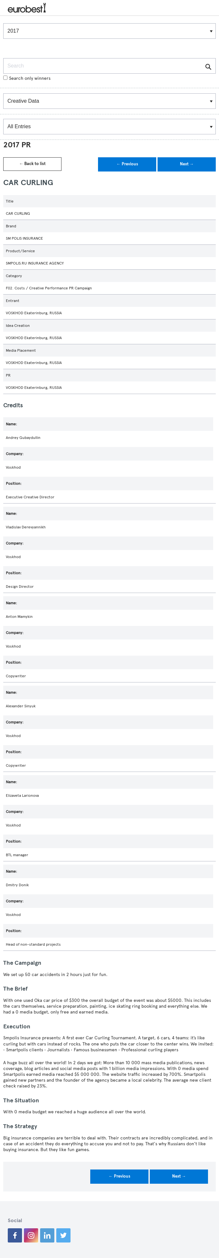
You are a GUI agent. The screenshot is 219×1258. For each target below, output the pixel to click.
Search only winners (26, 78)
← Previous (127, 164)
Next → (187, 164)
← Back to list (32, 163)
